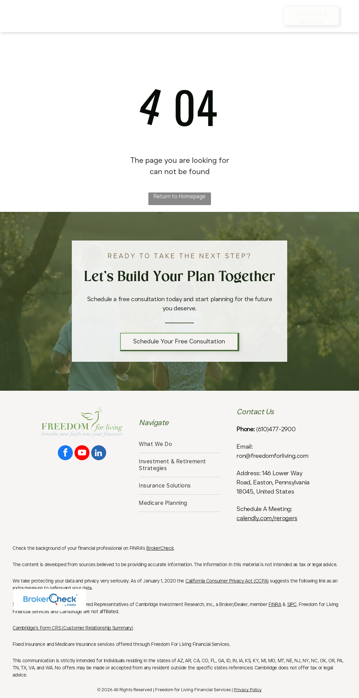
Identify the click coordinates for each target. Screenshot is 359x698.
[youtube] (82, 453)
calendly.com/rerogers (266, 518)
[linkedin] (98, 453)
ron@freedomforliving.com (272, 456)
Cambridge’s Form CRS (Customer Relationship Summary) (73, 628)
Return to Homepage (179, 196)
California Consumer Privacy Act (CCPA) (226, 581)
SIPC (292, 604)
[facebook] (65, 453)
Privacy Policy (248, 689)
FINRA (274, 604)
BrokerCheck (160, 548)
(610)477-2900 (275, 429)
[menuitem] (118, 10)
